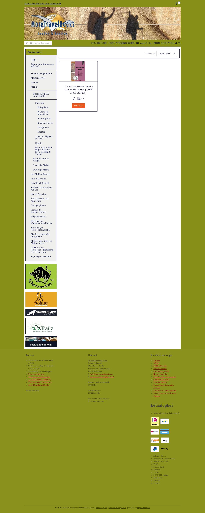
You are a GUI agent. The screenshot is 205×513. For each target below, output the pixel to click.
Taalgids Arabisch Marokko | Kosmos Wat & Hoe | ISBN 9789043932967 (78, 89)
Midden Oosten (159, 366)
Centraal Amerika (161, 379)
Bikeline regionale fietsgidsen (40, 235)
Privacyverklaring (36, 374)
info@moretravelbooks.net (101, 374)
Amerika (164, 374)
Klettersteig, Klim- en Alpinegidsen (41, 241)
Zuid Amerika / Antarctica (164, 377)
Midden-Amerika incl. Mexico (42, 188)
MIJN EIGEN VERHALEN (167, 43)
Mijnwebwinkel (143, 508)
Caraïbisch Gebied (40, 183)
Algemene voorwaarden (39, 377)
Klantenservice (38, 77)
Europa (34, 82)
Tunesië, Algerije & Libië (44, 137)
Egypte (38, 143)
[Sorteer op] (167, 53)
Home (34, 59)
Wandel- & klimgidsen (43, 112)
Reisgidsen (43, 107)
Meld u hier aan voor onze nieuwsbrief (42, 3)
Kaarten (41, 131)
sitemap (99, 508)
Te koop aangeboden (41, 73)
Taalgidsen (43, 127)
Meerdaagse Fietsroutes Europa (40, 228)
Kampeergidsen (45, 122)
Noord (156, 374)
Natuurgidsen (44, 118)
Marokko (39, 102)
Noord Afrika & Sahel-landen (41, 94)
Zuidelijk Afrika (41, 169)
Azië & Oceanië (38, 178)
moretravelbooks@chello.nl (102, 377)
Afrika (34, 86)
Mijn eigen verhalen (41, 256)
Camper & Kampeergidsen (38, 210)
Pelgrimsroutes (38, 216)
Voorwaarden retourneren (39, 382)
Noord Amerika (38, 194)
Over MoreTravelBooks (38, 385)
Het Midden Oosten (40, 174)
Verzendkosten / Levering (39, 379)
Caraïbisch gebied (161, 371)
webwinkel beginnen (117, 508)
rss (105, 508)
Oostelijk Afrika (41, 165)
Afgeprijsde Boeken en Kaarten (42, 65)
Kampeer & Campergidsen (164, 390)
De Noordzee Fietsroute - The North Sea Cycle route (42, 249)
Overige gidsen (38, 205)
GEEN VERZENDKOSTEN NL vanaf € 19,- (130, 43)
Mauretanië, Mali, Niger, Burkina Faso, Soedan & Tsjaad (44, 150)
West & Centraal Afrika (41, 159)
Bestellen (78, 105)
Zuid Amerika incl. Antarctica (40, 199)
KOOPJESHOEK (99, 43)
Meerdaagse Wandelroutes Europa (41, 221)
